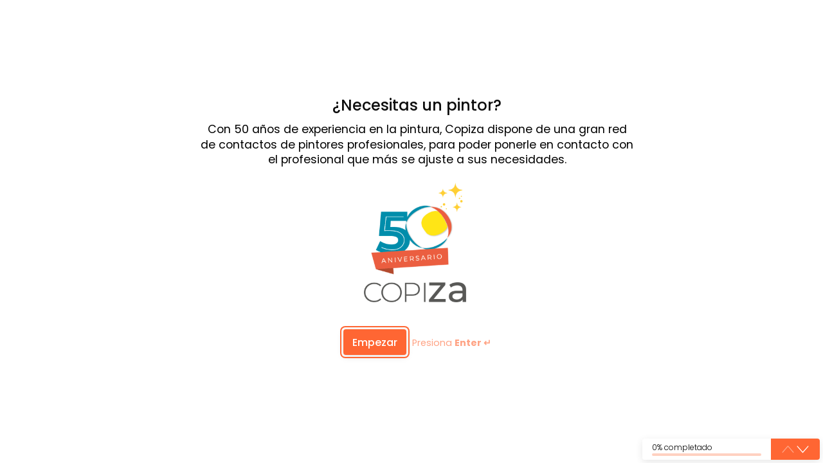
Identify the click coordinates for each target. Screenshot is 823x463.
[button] (802, 449)
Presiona (451, 343)
